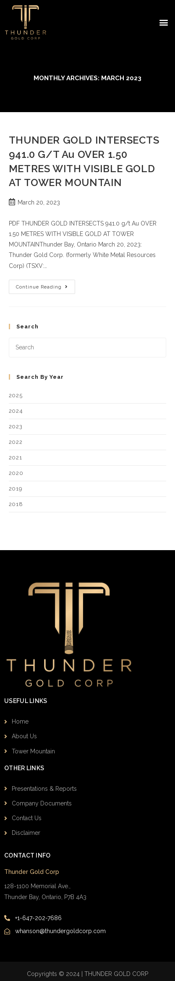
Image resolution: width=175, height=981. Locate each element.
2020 (16, 473)
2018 (16, 504)
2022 (15, 442)
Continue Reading (45, 285)
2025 (15, 395)
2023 (15, 426)
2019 (15, 488)
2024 (16, 411)
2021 (15, 457)
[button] (164, 22)
